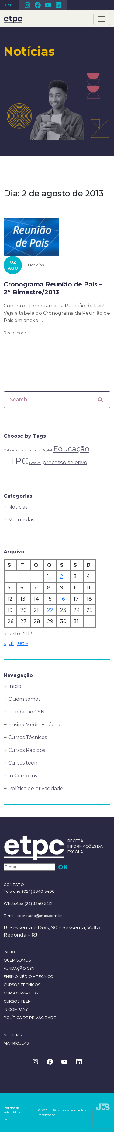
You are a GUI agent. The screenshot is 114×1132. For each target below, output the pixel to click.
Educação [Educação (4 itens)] (71, 448)
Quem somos (24, 699)
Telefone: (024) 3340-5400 (29, 891)
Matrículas (21, 520)
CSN (9, 5)
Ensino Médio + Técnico (36, 724)
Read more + (16, 332)
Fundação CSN (26, 712)
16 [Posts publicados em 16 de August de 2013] (62, 599)
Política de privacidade (35, 788)
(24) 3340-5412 (38, 903)
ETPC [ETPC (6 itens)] (16, 461)
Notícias (36, 264)
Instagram (27, 5)
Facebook (37, 5)
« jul (9, 643)
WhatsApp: (14, 903)
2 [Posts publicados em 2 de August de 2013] (61, 576)
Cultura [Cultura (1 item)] (9, 450)
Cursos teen (22, 763)
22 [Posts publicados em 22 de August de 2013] (50, 610)
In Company (23, 776)
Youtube (48, 5)
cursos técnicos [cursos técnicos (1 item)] (28, 450)
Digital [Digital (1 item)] (47, 450)
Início (14, 686)
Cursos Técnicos (27, 737)
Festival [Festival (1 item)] (35, 463)
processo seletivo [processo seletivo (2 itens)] (65, 462)
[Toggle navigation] (101, 19)
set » (22, 643)
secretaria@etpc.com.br (39, 915)
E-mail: (10, 915)
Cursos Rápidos (26, 750)
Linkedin (58, 5)
